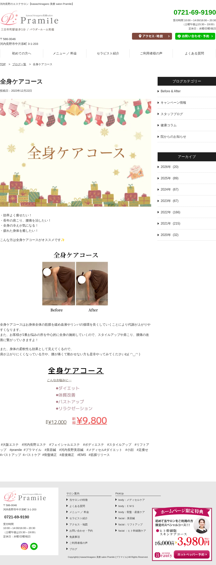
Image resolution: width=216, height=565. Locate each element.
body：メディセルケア (131, 499)
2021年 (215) (170, 223)
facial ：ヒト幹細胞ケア (132, 530)
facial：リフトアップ (130, 524)
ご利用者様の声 (151, 53)
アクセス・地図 (78, 524)
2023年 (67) (169, 201)
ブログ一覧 (19, 64)
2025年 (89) (169, 178)
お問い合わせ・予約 (81, 530)
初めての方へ (21, 53)
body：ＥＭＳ (126, 506)
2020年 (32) (169, 235)
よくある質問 (194, 53)
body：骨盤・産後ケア (131, 512)
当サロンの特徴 (78, 499)
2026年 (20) (169, 167)
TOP (3, 64)
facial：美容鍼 (126, 518)
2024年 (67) (169, 189)
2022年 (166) (170, 212)
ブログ (73, 549)
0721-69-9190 (16, 517)
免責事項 (74, 536)
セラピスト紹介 (108, 53)
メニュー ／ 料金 (65, 53)
